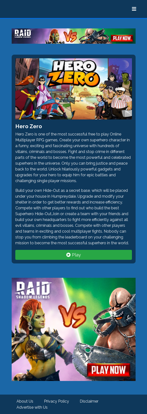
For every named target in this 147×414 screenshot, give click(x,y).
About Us (25, 401)
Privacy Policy (56, 401)
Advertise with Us (32, 407)
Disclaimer (89, 401)
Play (73, 254)
